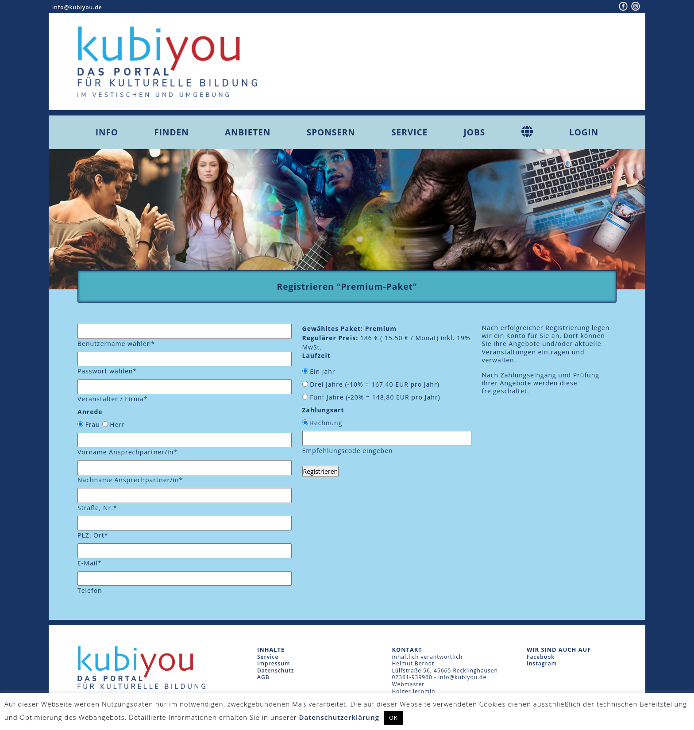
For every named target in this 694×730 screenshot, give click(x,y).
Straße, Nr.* (97, 507)
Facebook (541, 657)
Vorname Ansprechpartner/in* (127, 452)
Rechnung (326, 423)
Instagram (542, 663)
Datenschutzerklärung (339, 717)
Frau (92, 424)
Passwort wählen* (107, 371)
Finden (171, 132)
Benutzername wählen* (116, 343)
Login (583, 132)
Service (409, 132)
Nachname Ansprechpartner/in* (130, 480)
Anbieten (247, 132)
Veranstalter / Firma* (112, 399)
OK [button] (393, 718)
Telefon (89, 590)
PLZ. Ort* (92, 535)
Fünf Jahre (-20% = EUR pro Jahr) (375, 397)
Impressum (273, 663)
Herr (117, 424)
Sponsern (331, 132)
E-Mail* (89, 563)
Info (107, 132)
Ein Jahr (322, 371)
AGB (263, 677)
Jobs (475, 132)
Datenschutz (275, 670)
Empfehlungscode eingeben (347, 450)
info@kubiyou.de (77, 7)
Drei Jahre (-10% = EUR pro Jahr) (375, 384)
